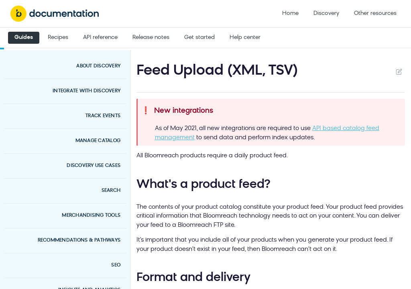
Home (290, 13)
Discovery (326, 13)
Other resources (375, 13)
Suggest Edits (398, 71)
